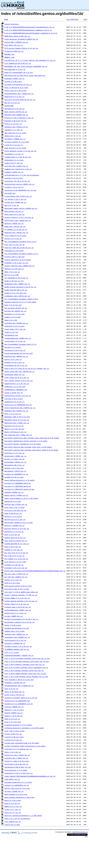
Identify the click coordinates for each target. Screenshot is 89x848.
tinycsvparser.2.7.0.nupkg (15, 770)
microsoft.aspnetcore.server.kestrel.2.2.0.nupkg (25, 441)
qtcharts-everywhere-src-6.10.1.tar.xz (21, 619)
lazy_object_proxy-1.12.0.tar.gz (18, 380)
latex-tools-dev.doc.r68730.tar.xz (19, 371)
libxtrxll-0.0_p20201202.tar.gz (18, 405)
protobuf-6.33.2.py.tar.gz (15, 568)
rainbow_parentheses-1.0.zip (16, 628)
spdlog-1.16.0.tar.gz (13, 716)
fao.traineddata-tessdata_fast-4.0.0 (20, 241)
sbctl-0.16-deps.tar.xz (14, 692)
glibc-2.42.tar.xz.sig (14, 281)
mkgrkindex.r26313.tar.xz (15, 462)
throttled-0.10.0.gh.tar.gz (16, 764)
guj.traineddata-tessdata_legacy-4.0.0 (21, 299)
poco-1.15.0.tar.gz (12, 547)
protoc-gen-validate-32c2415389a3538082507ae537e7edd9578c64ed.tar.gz (34, 571)
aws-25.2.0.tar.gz (12, 103)
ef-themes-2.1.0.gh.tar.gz (15, 229)
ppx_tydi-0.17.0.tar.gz (14, 556)
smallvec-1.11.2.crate (14, 710)
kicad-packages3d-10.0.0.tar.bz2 (18, 353)
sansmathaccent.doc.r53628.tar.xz (19, 686)
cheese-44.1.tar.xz (12, 136)
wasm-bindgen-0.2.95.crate (15, 794)
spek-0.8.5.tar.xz (12, 719)
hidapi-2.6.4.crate (12, 317)
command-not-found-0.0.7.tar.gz (18, 169)
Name (6, 19)
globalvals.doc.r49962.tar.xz (17, 284)
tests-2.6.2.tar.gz (12, 752)
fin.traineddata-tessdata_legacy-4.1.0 (21, 254)
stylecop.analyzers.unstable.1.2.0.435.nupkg (24, 728)
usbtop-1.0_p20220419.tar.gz (16, 785)
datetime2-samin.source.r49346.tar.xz (20, 208)
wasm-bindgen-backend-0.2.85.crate (19, 797)
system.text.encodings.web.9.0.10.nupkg (21, 743)
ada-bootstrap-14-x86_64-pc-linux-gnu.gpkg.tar (24, 75)
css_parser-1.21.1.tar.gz (15, 199)
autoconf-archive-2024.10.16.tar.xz (19, 100)
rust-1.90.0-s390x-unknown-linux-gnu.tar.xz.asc (25, 673)
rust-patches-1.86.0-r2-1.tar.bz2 (19, 679)
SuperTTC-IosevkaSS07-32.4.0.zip (18, 72)
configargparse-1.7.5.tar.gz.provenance (21, 175)
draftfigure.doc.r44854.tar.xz (17, 220)
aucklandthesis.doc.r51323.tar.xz (19, 93)
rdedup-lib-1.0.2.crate (14, 631)
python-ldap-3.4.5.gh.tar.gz (16, 604)
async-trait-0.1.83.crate (15, 90)
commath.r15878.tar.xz (14, 172)
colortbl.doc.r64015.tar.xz (16, 166)
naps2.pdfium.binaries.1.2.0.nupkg (19, 480)
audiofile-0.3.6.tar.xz (14, 97)
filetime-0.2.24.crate (14, 251)
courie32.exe (9, 193)
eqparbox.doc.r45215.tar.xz (16, 232)
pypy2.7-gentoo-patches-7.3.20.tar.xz (20, 595)
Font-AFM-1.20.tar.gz (13, 45)
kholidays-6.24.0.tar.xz (14, 350)
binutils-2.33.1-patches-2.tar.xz (19, 118)
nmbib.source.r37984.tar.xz (16, 495)
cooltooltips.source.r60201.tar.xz (19, 184)
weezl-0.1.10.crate (12, 800)
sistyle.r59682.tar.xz (14, 707)
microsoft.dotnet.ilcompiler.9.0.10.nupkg (22, 444)
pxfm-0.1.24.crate (12, 583)
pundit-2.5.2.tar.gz (13, 580)
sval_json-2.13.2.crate (14, 731)
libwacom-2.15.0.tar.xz (14, 402)
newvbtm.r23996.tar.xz (14, 492)
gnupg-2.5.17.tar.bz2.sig (15, 293)
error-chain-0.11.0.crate (15, 235)
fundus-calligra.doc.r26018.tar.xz (19, 266)
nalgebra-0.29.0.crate (14, 477)
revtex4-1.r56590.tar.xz (14, 643)
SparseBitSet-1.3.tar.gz (14, 69)
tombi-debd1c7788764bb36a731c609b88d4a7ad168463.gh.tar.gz (29, 776)
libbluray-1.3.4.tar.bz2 (14, 386)
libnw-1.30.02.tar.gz (13, 393)
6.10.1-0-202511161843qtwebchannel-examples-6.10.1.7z (28, 30)
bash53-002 (9, 106)
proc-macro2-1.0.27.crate (15, 562)
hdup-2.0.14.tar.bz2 (13, 305)
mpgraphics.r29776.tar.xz (15, 471)
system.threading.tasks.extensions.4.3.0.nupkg (24, 746)
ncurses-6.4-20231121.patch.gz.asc (19, 489)
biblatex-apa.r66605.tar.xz (16, 115)
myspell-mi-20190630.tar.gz (16, 474)
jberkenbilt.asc (11, 335)
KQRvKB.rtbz (9, 54)
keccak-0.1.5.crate (12, 347)
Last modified (72, 19)
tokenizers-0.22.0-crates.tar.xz (18, 773)
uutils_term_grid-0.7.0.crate (17, 788)
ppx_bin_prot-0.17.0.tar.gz (16, 553)
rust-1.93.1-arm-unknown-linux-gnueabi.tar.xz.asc (26, 676)
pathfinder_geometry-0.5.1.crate (18, 522)
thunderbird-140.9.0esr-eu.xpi (17, 767)
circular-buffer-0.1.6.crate (16, 142)
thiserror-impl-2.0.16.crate (16, 761)
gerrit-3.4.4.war (11, 275)
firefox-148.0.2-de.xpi (14, 257)
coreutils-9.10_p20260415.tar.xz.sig (20, 190)
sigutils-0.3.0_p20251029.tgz (17, 701)
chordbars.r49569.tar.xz (14, 139)
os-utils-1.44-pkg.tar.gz (15, 510)
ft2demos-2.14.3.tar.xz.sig (16, 263)
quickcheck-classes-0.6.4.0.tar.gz (19, 622)
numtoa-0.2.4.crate (12, 501)
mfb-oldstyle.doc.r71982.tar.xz (18, 435)
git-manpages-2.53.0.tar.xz (16, 278)
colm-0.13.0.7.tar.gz (13, 163)
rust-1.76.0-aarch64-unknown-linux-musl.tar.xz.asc (26, 661)
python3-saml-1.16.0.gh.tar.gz (17, 607)
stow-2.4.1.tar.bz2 (12, 722)
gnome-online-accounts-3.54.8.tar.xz (20, 287)
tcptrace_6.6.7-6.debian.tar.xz (18, 749)
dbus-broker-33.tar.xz (14, 211)
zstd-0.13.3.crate (12, 824)
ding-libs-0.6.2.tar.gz (14, 214)
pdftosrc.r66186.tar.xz (14, 525)
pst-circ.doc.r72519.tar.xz (16, 574)
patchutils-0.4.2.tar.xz (14, 519)
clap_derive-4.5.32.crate (15, 148)
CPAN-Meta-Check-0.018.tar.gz (17, 36)
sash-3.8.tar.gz (11, 689)
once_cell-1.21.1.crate (14, 507)
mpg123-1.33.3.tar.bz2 (14, 468)
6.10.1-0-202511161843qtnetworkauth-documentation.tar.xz (29, 27)
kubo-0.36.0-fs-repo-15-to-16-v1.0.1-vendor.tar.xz (26, 368)
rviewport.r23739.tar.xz (14, 683)
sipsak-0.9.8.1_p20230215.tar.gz (18, 704)
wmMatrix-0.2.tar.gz (13, 806)
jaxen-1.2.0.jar (11, 332)
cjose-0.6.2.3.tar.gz (13, 145)
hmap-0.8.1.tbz (10, 320)
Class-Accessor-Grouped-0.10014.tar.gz (21, 39)
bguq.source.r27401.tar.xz (15, 112)
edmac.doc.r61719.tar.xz (14, 226)
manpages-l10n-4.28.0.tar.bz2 (17, 417)
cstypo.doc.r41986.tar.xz (15, 202)
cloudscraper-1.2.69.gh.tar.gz (17, 157)
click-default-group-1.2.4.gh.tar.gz (20, 151)
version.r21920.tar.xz (14, 791)
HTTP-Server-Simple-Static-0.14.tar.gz (21, 48)
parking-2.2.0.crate (13, 516)
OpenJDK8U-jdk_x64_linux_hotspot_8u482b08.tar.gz (25, 66)
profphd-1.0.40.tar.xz (14, 565)
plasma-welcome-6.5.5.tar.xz (16, 544)
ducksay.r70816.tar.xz (14, 223)
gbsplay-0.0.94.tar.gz (14, 269)
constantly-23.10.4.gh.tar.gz (17, 181)
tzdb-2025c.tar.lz (12, 779)
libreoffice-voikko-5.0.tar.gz (17, 396)
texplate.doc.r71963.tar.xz (16, 758)
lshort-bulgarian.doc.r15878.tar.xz (19, 408)
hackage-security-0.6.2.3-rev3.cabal (20, 302)
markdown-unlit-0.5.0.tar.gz (16, 420)
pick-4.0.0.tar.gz (12, 534)
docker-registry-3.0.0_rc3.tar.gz (19, 217)
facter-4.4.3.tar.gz (13, 238)
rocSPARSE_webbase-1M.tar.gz (16, 649)
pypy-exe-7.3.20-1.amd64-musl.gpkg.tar (21, 592)
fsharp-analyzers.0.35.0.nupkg (17, 260)
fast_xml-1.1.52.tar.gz (14, 245)
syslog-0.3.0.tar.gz (13, 740)
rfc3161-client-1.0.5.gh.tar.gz (18, 646)
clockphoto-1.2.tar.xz (14, 154)
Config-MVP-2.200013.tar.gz (16, 42)
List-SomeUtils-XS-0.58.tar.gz (17, 63)
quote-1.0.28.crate (12, 625)
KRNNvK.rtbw (9, 57)
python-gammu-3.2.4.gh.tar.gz (17, 598)
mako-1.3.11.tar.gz (12, 414)
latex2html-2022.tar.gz (14, 374)
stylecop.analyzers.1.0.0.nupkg (18, 725)
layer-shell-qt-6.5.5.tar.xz (16, 377)
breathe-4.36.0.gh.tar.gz (15, 121)
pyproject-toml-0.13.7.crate (16, 589)
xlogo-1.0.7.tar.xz (12, 809)
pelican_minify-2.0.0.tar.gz (16, 528)
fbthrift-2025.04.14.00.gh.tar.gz (19, 248)
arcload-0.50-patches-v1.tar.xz (18, 84)
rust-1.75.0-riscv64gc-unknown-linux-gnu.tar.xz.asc (27, 658)
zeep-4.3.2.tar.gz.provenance (17, 818)
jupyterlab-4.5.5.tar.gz (14, 341)
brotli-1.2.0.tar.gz (13, 124)
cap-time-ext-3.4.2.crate (15, 133)
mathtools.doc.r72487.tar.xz (16, 423)
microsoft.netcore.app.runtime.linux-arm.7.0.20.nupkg (28, 447)
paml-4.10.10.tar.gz (13, 513)
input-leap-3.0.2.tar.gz (14, 329)
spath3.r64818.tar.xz (13, 713)
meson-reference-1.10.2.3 (15, 432)
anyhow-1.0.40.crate (13, 81)
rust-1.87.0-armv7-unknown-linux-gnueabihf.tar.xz (26, 667)
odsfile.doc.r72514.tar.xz (15, 504)
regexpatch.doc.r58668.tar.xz (17, 637)
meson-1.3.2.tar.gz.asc (14, 429)
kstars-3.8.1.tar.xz (13, 359)
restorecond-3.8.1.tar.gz (15, 640)
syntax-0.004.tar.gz (13, 734)
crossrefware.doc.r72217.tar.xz (18, 196)
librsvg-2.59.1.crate (13, 399)
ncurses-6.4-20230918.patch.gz (17, 483)
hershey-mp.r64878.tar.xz (15, 311)
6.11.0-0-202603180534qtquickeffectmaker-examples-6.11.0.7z (30, 33)
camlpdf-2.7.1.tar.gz (13, 130)
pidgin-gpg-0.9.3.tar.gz (14, 538)
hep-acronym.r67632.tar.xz (15, 308)
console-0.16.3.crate (13, 178)
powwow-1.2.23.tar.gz (13, 550)
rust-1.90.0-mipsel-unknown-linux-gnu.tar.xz (24, 670)
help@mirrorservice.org (80, 832)
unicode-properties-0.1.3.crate (18, 782)
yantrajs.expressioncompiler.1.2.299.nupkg (23, 815)
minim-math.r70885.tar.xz (15, 456)
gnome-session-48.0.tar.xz (15, 290)
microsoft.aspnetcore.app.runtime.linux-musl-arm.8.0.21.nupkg (31, 438)
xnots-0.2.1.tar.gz (12, 812)
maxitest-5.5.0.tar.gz (14, 426)
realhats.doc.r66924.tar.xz (16, 634)
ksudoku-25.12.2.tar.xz (14, 362)
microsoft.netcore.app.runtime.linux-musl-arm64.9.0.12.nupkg (31, 450)
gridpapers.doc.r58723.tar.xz (17, 296)
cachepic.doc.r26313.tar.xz (16, 127)
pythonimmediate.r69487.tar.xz (17, 610)
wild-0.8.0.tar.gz (12, 803)
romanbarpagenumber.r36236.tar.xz (19, 655)
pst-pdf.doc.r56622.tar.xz (15, 577)
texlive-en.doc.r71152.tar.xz (17, 755)
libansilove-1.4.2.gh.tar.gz (16, 383)
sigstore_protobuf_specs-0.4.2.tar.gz (20, 698)
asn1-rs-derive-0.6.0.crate (16, 87)
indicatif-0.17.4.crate (14, 326)
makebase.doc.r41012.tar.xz (16, 411)
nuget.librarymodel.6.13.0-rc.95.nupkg (21, 498)
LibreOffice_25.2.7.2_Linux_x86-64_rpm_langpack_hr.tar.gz (29, 60)
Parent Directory (11, 24)
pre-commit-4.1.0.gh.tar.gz (16, 559)
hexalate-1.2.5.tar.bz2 (14, 314)
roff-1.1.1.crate (11, 652)
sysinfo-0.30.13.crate (14, 737)
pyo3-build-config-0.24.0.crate (18, 586)
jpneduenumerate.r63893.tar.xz (17, 338)
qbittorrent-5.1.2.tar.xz (15, 613)
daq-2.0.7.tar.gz (11, 205)
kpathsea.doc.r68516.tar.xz (16, 356)
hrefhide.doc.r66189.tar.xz (16, 323)
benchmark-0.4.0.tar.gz (14, 109)
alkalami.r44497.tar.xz (14, 78)
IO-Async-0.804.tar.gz (14, 51)
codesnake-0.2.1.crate (14, 160)
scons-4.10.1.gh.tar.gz (14, 695)
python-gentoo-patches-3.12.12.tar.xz (20, 601)
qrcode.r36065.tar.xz (13, 616)
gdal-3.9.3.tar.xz (12, 272)
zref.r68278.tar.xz (12, 821)
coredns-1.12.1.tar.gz (14, 187)
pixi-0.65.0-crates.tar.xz (15, 541)
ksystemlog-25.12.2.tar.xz (15, 365)
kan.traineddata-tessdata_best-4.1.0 (20, 344)
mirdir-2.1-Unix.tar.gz (14, 459)
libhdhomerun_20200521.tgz (15, 390)
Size (85, 19)
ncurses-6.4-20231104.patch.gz (17, 486)
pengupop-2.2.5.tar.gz (14, 531)
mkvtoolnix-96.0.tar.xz (14, 465)
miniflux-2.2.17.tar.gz (14, 453)
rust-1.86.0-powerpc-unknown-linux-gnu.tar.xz (24, 664)
